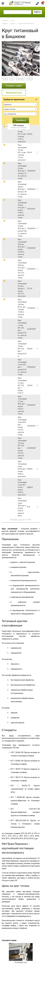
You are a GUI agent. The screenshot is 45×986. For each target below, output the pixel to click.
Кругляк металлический (26, 23)
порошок (20, 79)
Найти (37, 11)
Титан (13, 20)
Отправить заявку (14, 86)
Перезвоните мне (14, 93)
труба (5, 79)
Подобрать (21, 120)
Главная (5, 20)
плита (29, 79)
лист (12, 79)
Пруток (13, 23)
